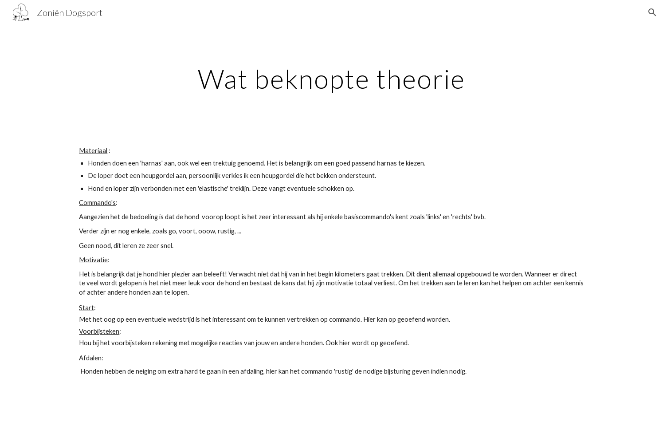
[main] (331, 78)
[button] (652, 12)
